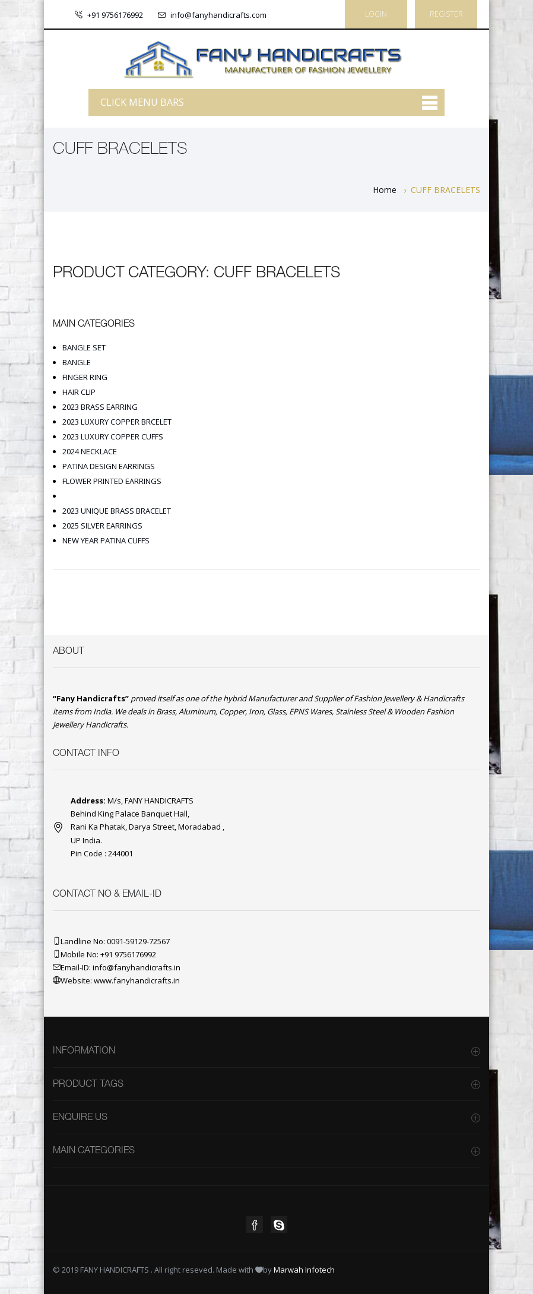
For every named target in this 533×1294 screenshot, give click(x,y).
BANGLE (76, 362)
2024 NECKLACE (89, 451)
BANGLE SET (84, 347)
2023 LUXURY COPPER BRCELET (117, 421)
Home (384, 189)
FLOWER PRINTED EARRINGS (111, 481)
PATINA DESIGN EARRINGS (108, 466)
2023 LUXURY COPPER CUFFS (112, 436)
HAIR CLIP (79, 392)
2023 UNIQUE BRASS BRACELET (116, 510)
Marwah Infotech (304, 1269)
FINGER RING (84, 377)
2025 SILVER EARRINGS (102, 525)
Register (446, 14)
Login (376, 14)
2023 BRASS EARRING (100, 406)
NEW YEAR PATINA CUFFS (106, 540)
